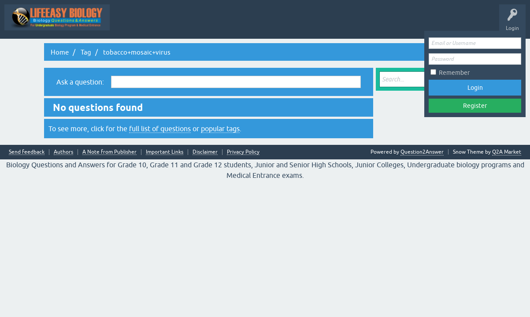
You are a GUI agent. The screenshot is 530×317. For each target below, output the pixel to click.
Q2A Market (506, 152)
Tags (366, 23)
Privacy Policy (243, 152)
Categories (397, 23)
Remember (454, 72)
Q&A (236, 23)
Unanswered (332, 23)
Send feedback (26, 152)
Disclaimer (205, 152)
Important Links (164, 152)
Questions (267, 23)
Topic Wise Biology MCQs (149, 23)
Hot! (298, 23)
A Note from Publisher (109, 152)
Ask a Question (438, 23)
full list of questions (160, 129)
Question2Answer (422, 152)
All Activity (205, 23)
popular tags (220, 129)
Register (475, 105)
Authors (63, 152)
